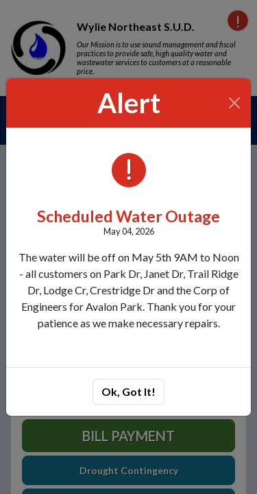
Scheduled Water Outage (128, 216)
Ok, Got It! (128, 391)
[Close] (234, 103)
